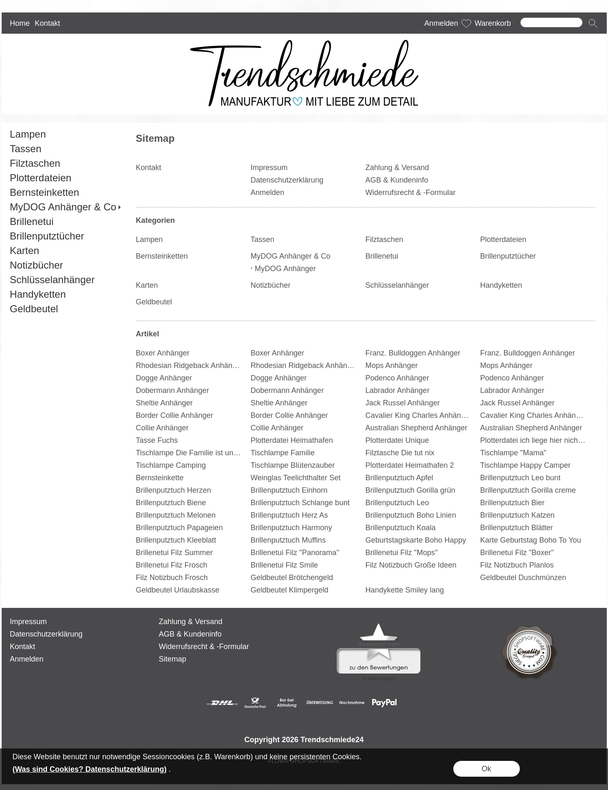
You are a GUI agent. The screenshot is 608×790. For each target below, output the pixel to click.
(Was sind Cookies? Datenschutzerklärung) (89, 769)
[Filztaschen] (65, 163)
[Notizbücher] (65, 265)
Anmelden (441, 23)
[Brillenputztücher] (65, 236)
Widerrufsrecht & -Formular (204, 646)
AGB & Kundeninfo (190, 634)
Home (20, 23)
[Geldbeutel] (65, 308)
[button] (593, 23)
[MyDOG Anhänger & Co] (65, 207)
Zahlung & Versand (190, 621)
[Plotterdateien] (65, 177)
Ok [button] (486, 769)
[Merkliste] (466, 23)
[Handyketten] (65, 294)
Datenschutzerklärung (46, 634)
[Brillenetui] (65, 221)
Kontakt (47, 23)
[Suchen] (551, 22)
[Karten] (65, 250)
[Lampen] (65, 134)
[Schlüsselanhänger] (65, 279)
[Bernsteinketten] (65, 192)
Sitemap (172, 659)
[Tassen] (65, 148)
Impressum (28, 621)
